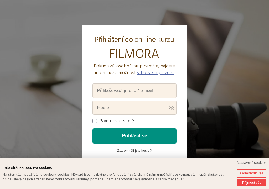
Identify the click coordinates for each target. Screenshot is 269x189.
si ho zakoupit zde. (155, 72)
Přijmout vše (251, 183)
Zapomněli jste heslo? (134, 151)
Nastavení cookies (251, 163)
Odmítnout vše (251, 173)
